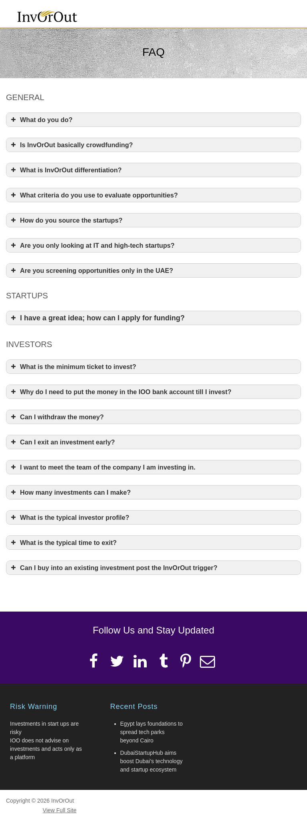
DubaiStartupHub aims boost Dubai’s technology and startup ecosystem (151, 761)
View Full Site (60, 810)
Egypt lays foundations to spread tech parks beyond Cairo (151, 732)
